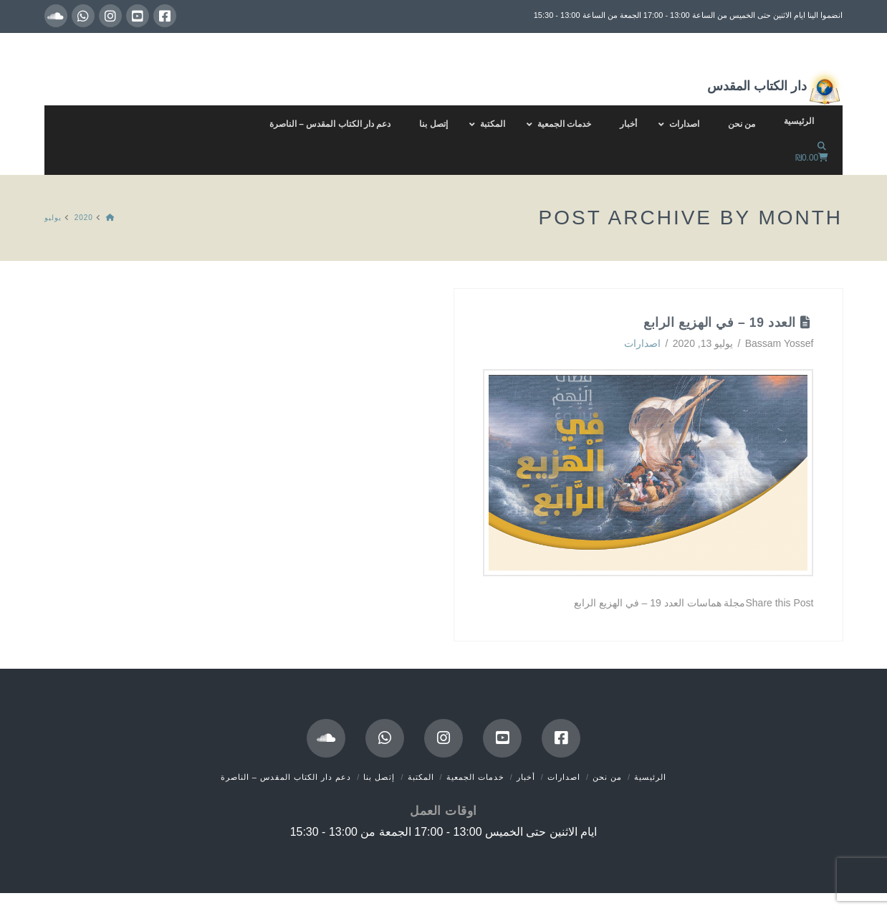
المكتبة (421, 777)
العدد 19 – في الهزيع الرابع (719, 322)
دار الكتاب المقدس (775, 87)
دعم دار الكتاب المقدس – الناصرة (286, 777)
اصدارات (642, 343)
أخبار (526, 777)
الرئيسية (650, 777)
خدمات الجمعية (475, 777)
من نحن (607, 777)
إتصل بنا (379, 777)
